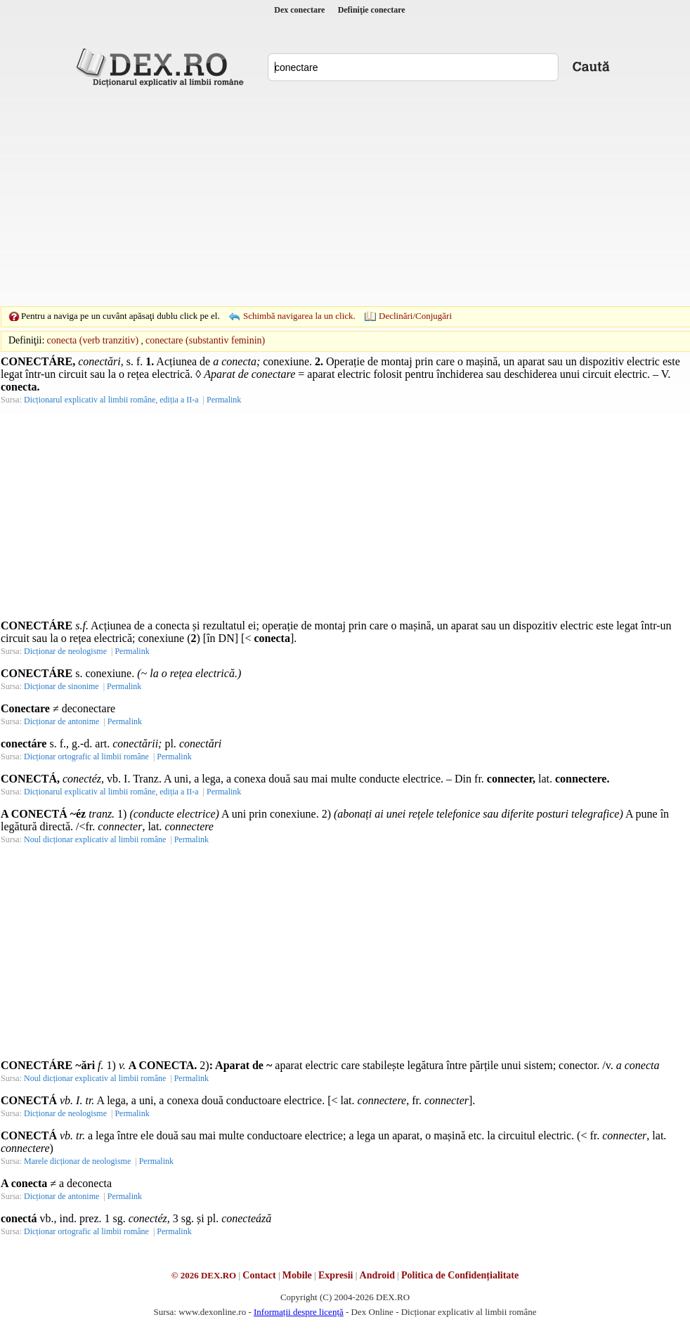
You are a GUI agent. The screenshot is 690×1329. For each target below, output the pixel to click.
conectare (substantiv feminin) (205, 340)
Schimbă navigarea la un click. (299, 315)
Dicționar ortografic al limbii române (86, 756)
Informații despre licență (299, 1312)
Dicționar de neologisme (65, 651)
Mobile (297, 1275)
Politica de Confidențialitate (460, 1275)
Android (377, 1275)
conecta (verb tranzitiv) (93, 340)
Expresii (335, 1275)
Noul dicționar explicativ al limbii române (95, 839)
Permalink (224, 400)
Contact (258, 1275)
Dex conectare (299, 10)
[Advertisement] (323, 196)
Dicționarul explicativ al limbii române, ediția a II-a (111, 400)
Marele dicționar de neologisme (77, 1161)
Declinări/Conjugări (415, 315)
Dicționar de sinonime (61, 686)
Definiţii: (26, 340)
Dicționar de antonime (61, 721)
